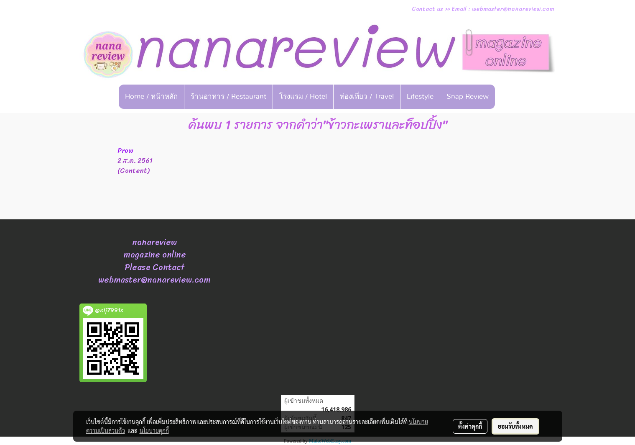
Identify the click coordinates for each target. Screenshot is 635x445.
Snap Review (467, 96)
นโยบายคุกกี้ (154, 430)
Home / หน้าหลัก (151, 96)
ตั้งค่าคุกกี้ (470, 426)
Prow (125, 150)
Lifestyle (420, 96)
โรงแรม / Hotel (303, 96)
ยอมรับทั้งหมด (515, 426)
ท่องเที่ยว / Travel (367, 96)
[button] (508, 96)
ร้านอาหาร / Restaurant (228, 96)
